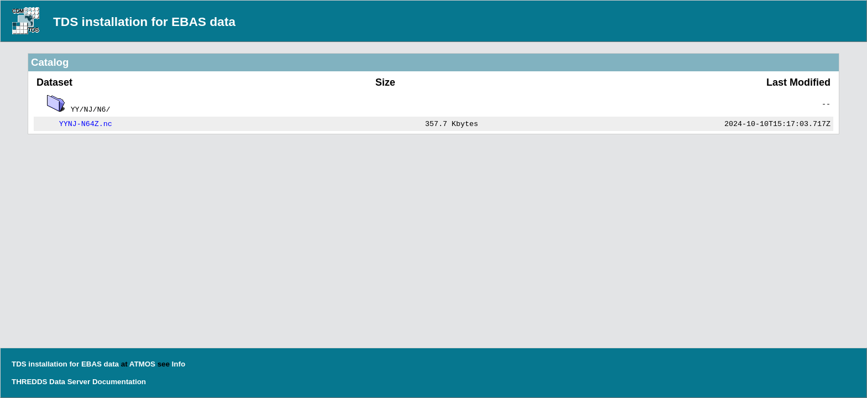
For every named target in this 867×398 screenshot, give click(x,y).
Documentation (119, 382)
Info (178, 364)
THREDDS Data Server (51, 382)
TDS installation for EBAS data (144, 21)
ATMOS (142, 364)
